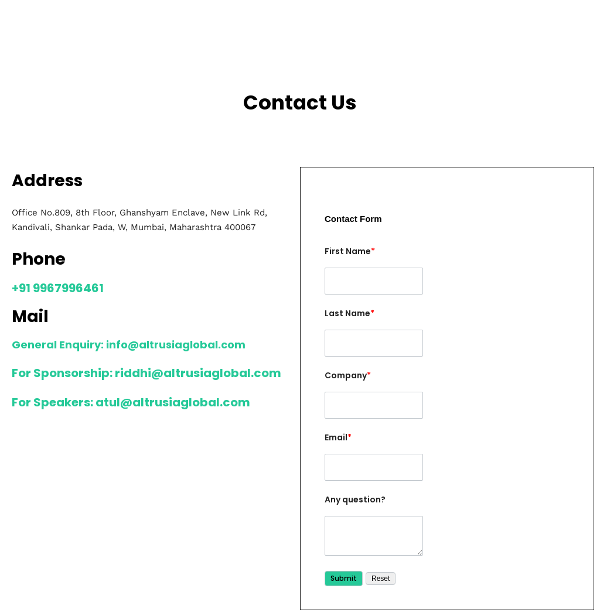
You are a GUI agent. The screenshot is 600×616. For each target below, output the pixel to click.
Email (338, 437)
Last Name (349, 313)
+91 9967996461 (58, 288)
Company (348, 375)
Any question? (355, 499)
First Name (350, 251)
